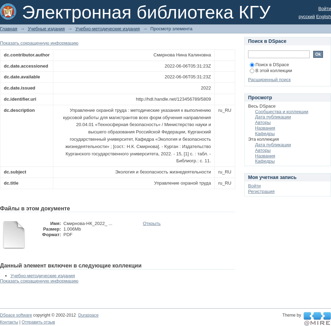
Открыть (152, 223)
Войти (324, 8)
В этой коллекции (271, 70)
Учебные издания (46, 28)
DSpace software (16, 315)
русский (307, 16)
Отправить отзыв (38, 322)
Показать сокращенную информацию (39, 43)
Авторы (263, 122)
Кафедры (265, 133)
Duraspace (88, 315)
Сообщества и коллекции (281, 111)
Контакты (9, 322)
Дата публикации (273, 116)
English (323, 16)
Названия (265, 128)
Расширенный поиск (269, 79)
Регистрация (261, 191)
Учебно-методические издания (107, 28)
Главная (8, 28)
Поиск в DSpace (269, 64)
